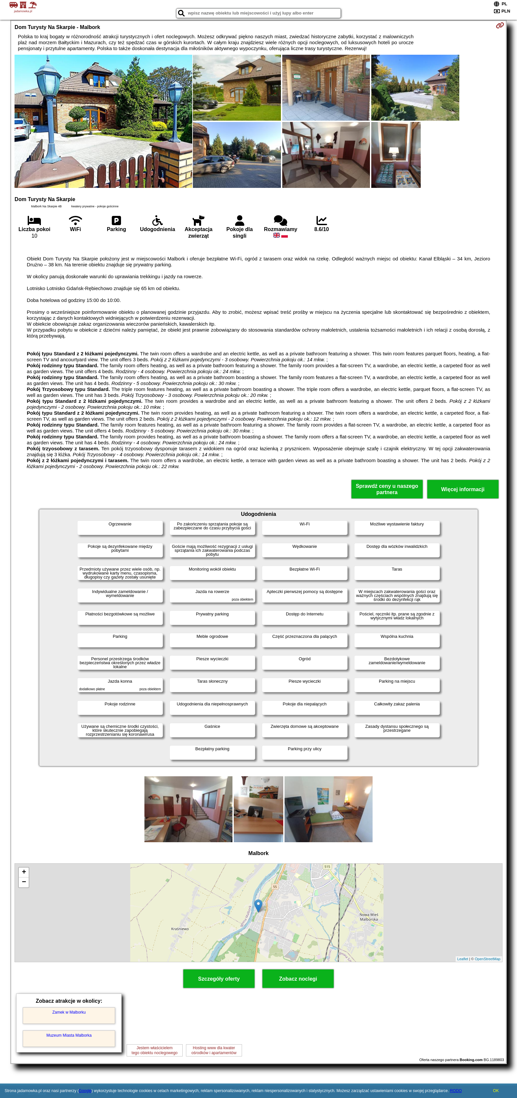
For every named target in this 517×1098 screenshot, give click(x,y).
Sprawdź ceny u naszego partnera (387, 489)
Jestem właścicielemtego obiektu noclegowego (154, 1050)
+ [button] (24, 872)
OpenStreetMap (488, 959)
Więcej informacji (462, 489)
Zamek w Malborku (69, 1012)
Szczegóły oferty (219, 979)
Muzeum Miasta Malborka (69, 1035)
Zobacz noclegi (298, 979)
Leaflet (462, 959)
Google (85, 1090)
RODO (456, 1090)
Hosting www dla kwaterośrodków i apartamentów (213, 1050)
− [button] (24, 882)
